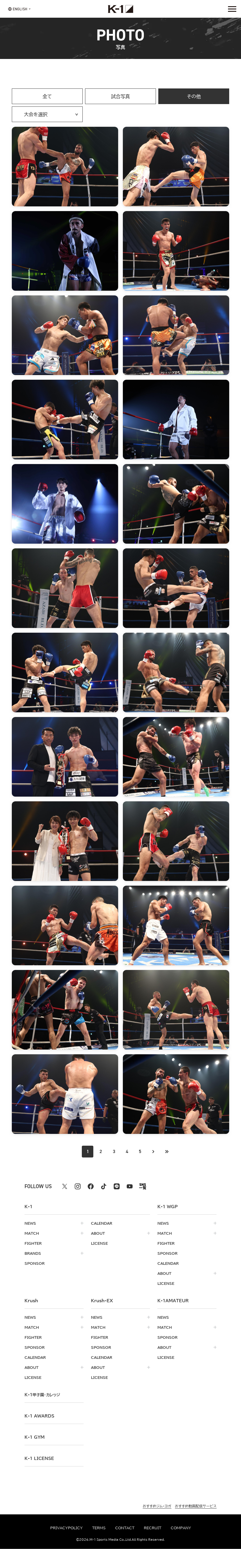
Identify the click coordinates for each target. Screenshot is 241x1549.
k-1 (42, 1395)
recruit (152, 1528)
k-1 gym (35, 1437)
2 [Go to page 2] (101, 1151)
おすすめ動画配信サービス (195, 1506)
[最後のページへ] (166, 1151)
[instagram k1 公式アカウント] (77, 1186)
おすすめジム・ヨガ (157, 1506)
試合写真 (120, 96)
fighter (33, 1243)
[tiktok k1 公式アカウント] (103, 1186)
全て (47, 96)
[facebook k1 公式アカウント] (90, 1186)
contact (124, 1528)
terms (99, 1528)
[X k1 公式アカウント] (64, 1186)
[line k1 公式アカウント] (116, 1186)
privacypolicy (66, 1528)
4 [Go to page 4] (127, 1151)
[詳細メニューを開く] (232, 9)
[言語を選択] (17, 9)
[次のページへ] (153, 1151)
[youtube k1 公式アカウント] (129, 1186)
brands (33, 1253)
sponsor (35, 1263)
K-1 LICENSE (39, 1458)
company (181, 1528)
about (98, 1233)
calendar (101, 1223)
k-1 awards (39, 1416)
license (99, 1243)
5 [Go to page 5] (140, 1151)
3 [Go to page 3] (114, 1151)
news (30, 1223)
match (32, 1233)
